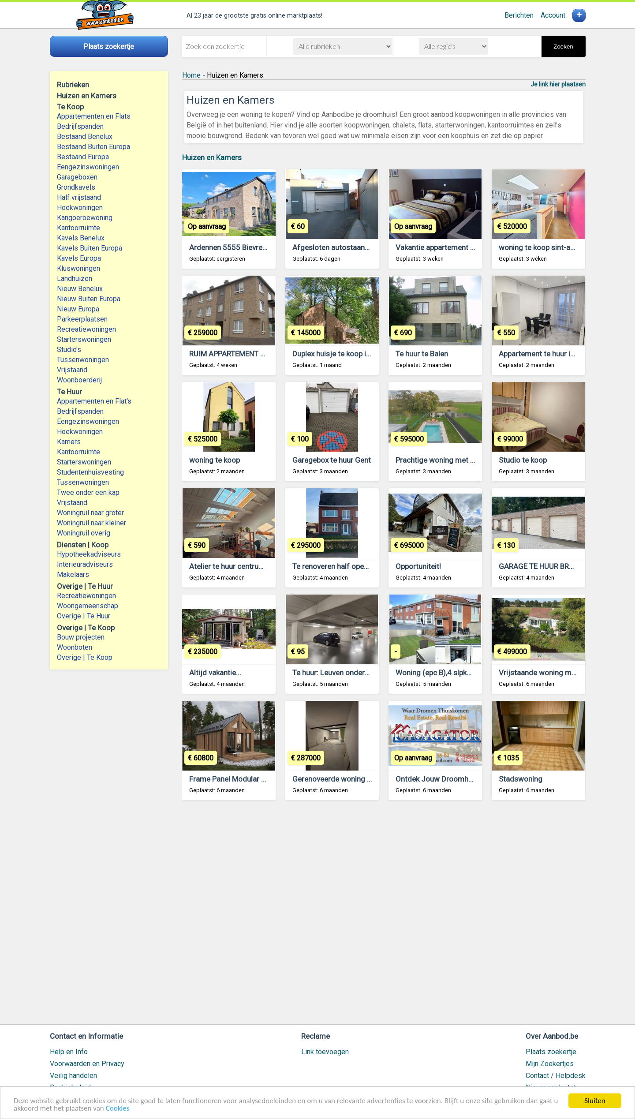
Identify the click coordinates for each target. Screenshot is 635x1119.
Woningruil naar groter (90, 513)
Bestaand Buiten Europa (93, 146)
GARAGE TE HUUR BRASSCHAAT (552, 566)
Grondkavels (76, 187)
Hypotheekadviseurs (89, 554)
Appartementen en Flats (94, 116)
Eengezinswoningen (88, 167)
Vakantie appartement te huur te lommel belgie (473, 247)
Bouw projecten (81, 637)
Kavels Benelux (81, 238)
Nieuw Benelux (80, 288)
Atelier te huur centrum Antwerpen (246, 566)
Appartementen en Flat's (94, 401)
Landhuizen (74, 278)
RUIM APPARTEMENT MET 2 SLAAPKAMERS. (262, 353)
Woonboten (74, 647)
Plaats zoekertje (551, 1052)
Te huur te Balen (422, 353)
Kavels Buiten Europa (89, 248)
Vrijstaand (72, 370)
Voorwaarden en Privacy (87, 1063)
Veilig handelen (73, 1075)
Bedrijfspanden (80, 126)
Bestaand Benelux (84, 136)
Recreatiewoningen (86, 329)
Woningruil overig (83, 533)
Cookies (118, 1108)
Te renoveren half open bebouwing (349, 566)
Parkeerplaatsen (82, 319)
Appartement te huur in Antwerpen (555, 353)
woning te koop (214, 460)
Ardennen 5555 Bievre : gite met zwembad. (260, 247)
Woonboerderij (79, 380)
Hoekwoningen (80, 207)
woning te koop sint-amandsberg (553, 247)
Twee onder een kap (88, 492)
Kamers (69, 442)
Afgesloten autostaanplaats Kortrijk (351, 247)
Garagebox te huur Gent (331, 460)
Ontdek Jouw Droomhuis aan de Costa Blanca (471, 779)
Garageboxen (77, 177)
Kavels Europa (79, 258)
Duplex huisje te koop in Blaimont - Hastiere (363, 353)
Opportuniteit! (418, 566)
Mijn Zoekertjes (550, 1063)
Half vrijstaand (79, 197)
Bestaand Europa (83, 157)
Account (553, 15)
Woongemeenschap (87, 606)
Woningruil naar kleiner (91, 523)
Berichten (519, 15)
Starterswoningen (84, 339)
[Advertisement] (384, 916)
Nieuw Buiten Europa (88, 299)
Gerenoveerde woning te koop (342, 779)
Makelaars (73, 574)
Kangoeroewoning (84, 217)
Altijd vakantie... (215, 672)
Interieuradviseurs (85, 564)
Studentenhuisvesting (90, 472)
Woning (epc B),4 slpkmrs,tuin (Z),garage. (464, 672)
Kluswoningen (78, 268)
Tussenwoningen (83, 360)
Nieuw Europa (78, 309)
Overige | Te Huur (83, 616)
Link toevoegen (325, 1052)
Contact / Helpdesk (556, 1075)
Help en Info (69, 1052)
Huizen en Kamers (212, 157)
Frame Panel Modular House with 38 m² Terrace (268, 779)
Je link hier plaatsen (558, 84)
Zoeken (563, 46)
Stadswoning (520, 779)
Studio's (69, 349)
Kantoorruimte (78, 228)
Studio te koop (523, 460)
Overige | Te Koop (84, 657)
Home (191, 75)
